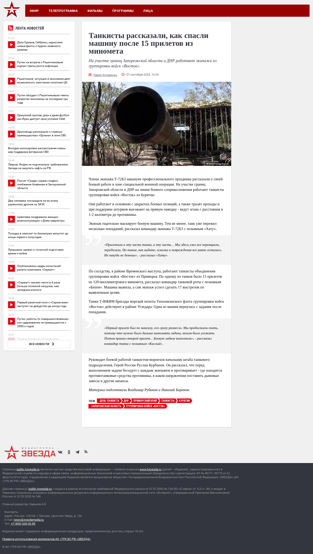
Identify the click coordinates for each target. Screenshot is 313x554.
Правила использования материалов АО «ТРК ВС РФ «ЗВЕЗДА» (46, 539)
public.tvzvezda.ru (27, 469)
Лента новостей (26, 28)
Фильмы (95, 11)
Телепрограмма (63, 11)
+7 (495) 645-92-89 (23, 523)
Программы (123, 11)
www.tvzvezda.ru (150, 469)
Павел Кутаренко (105, 75)
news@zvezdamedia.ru (29, 519)
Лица (148, 11)
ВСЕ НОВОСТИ (42, 344)
